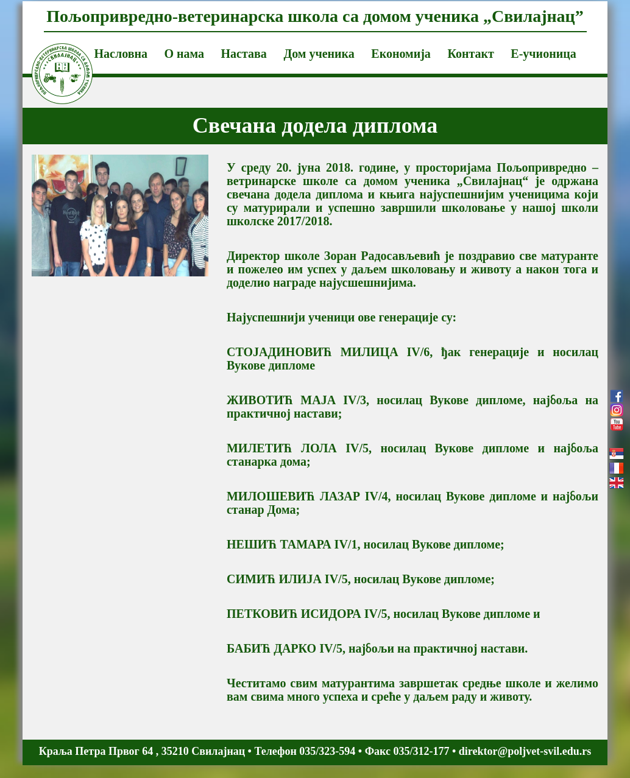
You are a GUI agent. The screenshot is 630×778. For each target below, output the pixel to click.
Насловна (120, 53)
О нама (184, 53)
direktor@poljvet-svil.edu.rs (525, 751)
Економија (401, 53)
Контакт (470, 53)
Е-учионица (543, 53)
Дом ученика (318, 53)
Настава (244, 53)
